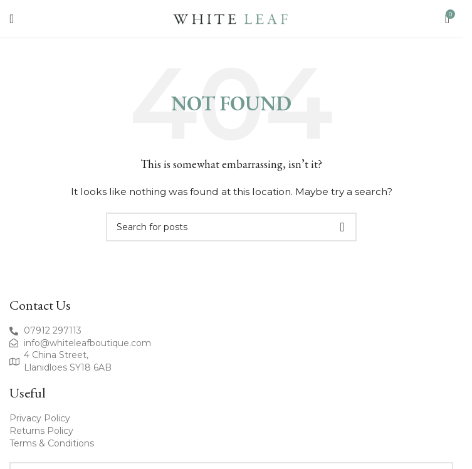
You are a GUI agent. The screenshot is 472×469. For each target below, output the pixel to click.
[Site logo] (231, 18)
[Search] (231, 227)
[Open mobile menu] (11, 18)
